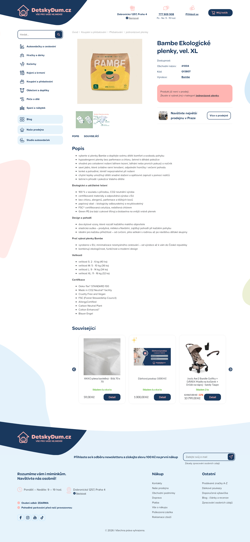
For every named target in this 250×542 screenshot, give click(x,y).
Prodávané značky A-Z (214, 483)
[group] (102, 369)
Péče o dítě (33, 99)
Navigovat (134, 18)
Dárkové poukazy (212, 488)
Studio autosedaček (38, 140)
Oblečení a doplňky (38, 90)
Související (91, 136)
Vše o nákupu (160, 507)
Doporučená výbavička (215, 493)
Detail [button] (112, 397)
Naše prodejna (35, 130)
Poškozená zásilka (162, 512)
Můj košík (222, 12)
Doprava (157, 497)
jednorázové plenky (137, 32)
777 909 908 (166, 14)
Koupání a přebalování (40, 81)
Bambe (185, 77)
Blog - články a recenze (215, 497)
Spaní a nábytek (36, 108)
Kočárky (31, 64)
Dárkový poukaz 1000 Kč (152, 378)
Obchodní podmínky (163, 493)
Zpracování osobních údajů (217, 502)
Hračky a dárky (35, 55)
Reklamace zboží (161, 517)
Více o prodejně (219, 115)
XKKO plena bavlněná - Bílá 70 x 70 (102, 380)
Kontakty (157, 483)
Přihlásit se (192, 14)
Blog (29, 119)
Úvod (75, 32)
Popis (75, 136)
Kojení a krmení (36, 73)
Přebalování (116, 32)
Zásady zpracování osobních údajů (202, 463)
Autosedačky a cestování (41, 46)
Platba (155, 502)
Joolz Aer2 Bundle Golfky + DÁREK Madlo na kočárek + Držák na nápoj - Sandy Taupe (202, 381)
